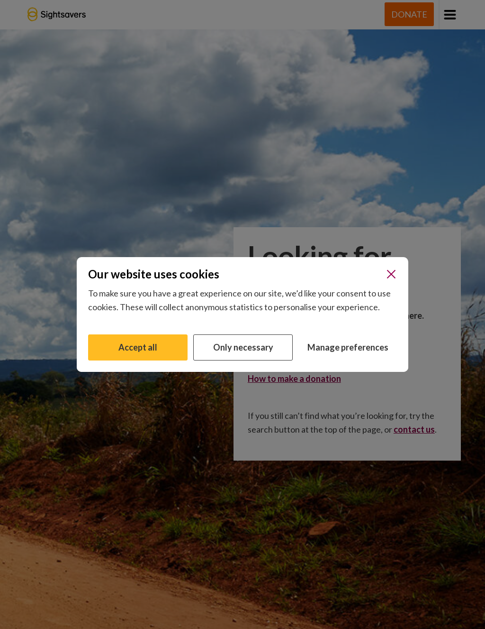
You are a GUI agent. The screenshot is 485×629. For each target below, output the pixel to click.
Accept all (137, 347)
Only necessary (243, 347)
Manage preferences (347, 347)
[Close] (391, 274)
